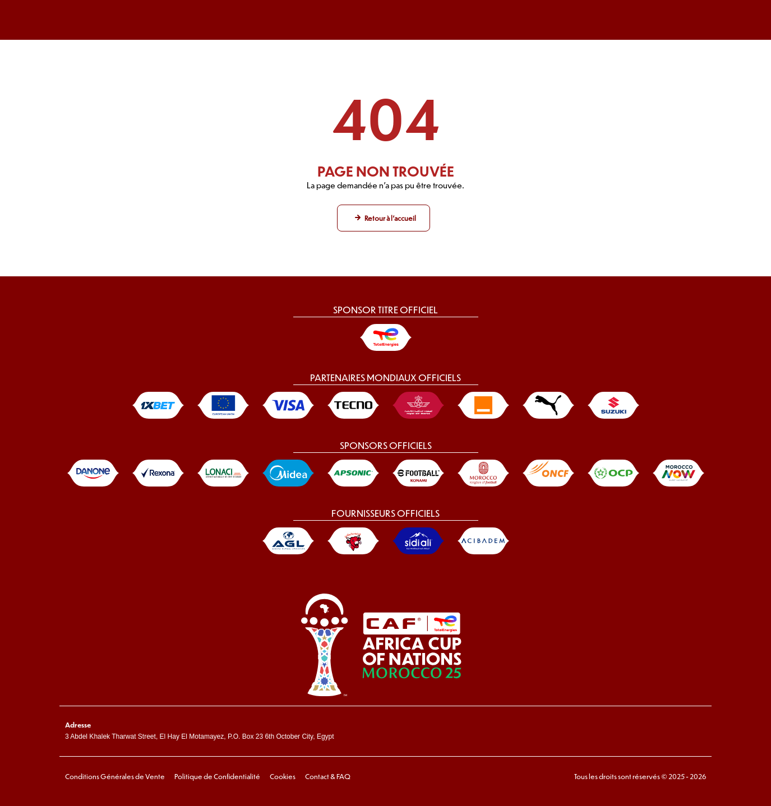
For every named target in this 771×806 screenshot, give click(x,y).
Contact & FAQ (327, 776)
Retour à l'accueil (390, 218)
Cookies (283, 776)
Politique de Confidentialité (217, 776)
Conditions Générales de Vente (115, 776)
